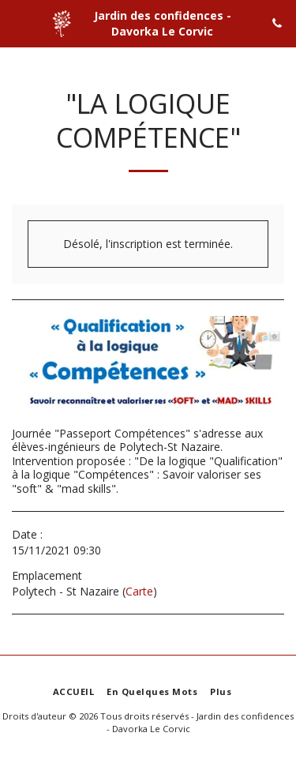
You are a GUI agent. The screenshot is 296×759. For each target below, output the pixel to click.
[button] (17, 22)
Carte (139, 591)
